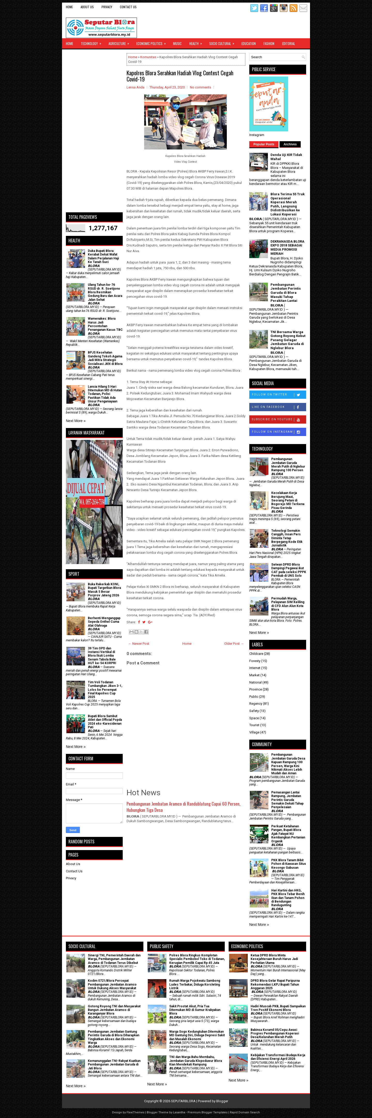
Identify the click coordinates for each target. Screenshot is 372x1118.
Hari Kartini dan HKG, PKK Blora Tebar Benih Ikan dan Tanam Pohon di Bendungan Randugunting (288, 898)
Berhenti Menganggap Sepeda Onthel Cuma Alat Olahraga (104, 621)
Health (197, 42)
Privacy (107, 7)
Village (254, 732)
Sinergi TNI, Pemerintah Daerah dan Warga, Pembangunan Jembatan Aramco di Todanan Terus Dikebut (114, 959)
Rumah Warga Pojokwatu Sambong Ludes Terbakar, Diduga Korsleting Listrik (194, 984)
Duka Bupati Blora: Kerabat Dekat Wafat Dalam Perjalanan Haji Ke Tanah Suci (103, 256)
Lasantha (179, 1112)
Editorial (288, 43)
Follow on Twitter (279, 395)
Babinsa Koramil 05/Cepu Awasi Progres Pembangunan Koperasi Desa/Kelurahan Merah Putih (275, 1033)
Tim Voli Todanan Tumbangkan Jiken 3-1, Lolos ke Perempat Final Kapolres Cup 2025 (105, 689)
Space (254, 718)
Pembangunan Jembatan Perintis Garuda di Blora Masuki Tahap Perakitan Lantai (285, 293)
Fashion (269, 43)
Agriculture (121, 42)
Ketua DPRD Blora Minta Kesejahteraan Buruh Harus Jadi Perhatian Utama (274, 959)
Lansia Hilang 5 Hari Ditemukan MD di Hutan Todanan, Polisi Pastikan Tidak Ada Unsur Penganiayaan (105, 394)
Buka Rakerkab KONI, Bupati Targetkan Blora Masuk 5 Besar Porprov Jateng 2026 (104, 589)
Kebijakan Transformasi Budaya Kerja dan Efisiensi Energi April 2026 (278, 1057)
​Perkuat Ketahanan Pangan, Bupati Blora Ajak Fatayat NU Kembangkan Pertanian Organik (288, 833)
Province (255, 689)
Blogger (222, 1101)
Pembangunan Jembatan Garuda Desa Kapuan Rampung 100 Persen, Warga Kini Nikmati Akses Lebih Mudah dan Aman (288, 764)
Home (69, 7)
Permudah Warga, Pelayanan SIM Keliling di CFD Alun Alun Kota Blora (287, 604)
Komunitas (148, 57)
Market (254, 675)
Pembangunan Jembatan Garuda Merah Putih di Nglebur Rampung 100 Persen (288, 464)
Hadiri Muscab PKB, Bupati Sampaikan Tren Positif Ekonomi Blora (278, 1008)
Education (249, 43)
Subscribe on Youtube (279, 420)
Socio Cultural (223, 42)
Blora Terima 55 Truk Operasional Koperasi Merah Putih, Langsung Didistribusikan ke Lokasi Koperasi (287, 204)
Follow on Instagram (279, 432)
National (255, 682)
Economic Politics (152, 42)
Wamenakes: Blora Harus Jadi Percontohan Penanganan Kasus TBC (105, 324)
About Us (87, 7)
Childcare (256, 654)
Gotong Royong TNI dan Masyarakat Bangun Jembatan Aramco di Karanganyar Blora (114, 1010)
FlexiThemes (135, 1112)
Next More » (76, 421)
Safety (254, 711)
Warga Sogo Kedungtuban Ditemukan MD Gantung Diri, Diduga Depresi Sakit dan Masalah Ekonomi (197, 1035)
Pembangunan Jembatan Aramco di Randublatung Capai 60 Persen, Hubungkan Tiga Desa (183, 806)
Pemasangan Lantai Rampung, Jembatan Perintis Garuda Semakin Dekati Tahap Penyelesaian (287, 800)
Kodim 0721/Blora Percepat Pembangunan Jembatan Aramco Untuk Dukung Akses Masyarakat (112, 984)
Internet (254, 668)
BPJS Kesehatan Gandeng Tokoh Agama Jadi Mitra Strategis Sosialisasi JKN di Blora (105, 358)
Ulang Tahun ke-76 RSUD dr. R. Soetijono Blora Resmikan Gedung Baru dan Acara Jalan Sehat (105, 292)
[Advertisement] (94, 130)
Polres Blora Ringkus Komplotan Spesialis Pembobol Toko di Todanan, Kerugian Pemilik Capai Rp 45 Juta (197, 959)
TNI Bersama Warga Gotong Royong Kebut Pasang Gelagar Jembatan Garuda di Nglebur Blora (287, 340)
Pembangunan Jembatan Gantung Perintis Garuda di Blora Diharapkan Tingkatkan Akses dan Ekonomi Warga (113, 1037)
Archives (290, 144)
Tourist (254, 725)
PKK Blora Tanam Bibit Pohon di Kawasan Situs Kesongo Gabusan (288, 863)
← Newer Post (138, 644)
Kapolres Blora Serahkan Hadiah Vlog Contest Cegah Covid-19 (180, 76)
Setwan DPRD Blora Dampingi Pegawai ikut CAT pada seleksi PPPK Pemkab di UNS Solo (288, 570)
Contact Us (128, 7)
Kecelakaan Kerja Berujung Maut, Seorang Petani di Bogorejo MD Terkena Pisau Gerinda (287, 500)
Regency (255, 704)
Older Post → (234, 644)
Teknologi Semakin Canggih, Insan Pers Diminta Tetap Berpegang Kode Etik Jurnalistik (287, 538)
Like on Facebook (279, 407)
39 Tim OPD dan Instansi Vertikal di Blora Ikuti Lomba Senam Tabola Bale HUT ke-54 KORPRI (102, 656)
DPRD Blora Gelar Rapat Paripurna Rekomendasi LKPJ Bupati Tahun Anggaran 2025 (275, 984)
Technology (93, 42)
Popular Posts (263, 144)
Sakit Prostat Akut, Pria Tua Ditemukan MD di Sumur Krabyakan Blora (194, 1010)
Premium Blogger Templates (208, 1112)
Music (177, 43)
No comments (200, 87)
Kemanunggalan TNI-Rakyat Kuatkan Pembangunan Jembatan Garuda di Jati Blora (114, 1064)
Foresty (254, 661)
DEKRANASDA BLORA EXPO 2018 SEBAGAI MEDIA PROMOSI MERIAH (287, 247)
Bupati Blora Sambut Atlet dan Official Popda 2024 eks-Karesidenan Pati (105, 721)
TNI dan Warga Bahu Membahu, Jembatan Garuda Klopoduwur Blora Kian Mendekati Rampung (195, 1060)
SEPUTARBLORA (183, 1101)
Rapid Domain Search (245, 1112)
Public (253, 697)
